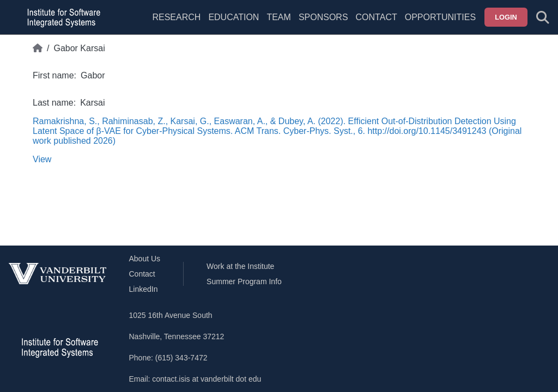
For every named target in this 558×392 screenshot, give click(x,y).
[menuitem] (278, 24)
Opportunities (440, 17)
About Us (145, 258)
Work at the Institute (240, 266)
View (42, 159)
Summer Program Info (244, 281)
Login (506, 17)
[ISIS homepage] (61, 17)
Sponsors (323, 17)
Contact (376, 17)
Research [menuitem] (176, 17)
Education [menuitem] (233, 17)
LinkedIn (143, 289)
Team (278, 17)
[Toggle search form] (542, 17)
